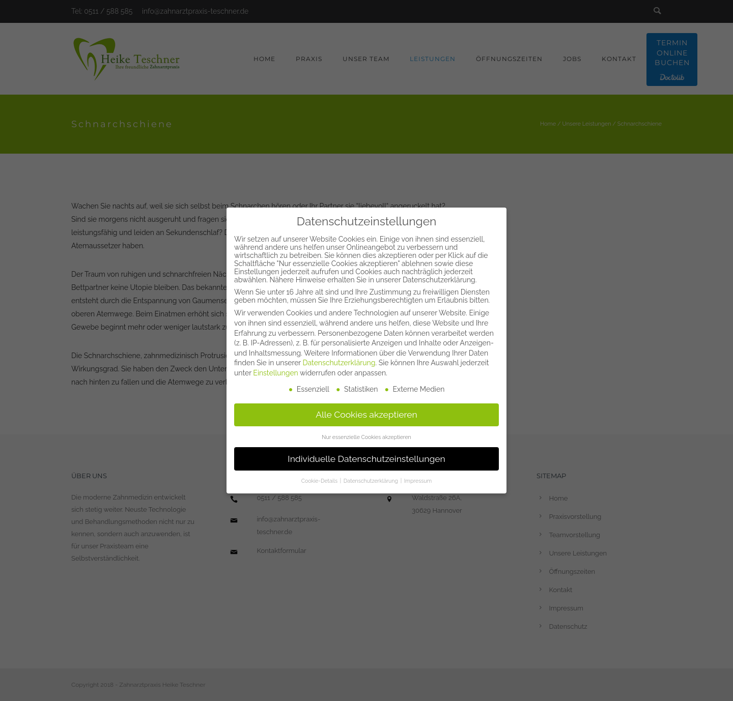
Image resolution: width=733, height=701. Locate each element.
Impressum (418, 478)
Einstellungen (275, 370)
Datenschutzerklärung (339, 360)
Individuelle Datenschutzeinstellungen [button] (366, 456)
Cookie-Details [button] (320, 478)
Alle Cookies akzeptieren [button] (366, 411)
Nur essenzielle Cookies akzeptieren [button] (366, 434)
